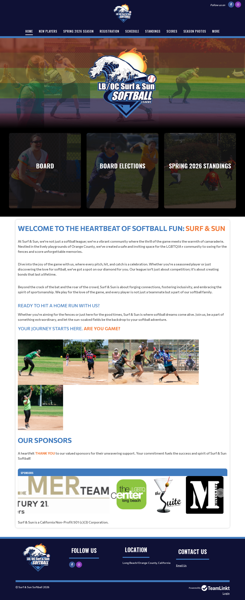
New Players (48, 31)
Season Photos (194, 31)
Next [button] (220, 493)
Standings (153, 31)
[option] (121, 495)
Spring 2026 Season (78, 31)
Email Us (181, 565)
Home (29, 31)
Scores (172, 31)
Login (226, 593)
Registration (109, 31)
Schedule (132, 31)
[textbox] (122, 329)
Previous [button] (24, 493)
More (216, 31)
